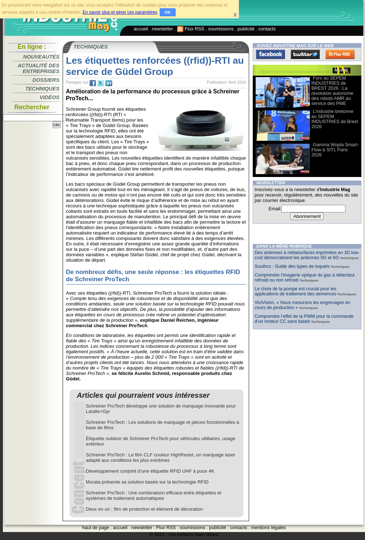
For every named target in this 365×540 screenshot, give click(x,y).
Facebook (270, 54)
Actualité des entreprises (38, 68)
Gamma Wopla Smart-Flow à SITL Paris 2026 (335, 149)
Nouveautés (41, 57)
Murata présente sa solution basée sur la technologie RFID (147, 482)
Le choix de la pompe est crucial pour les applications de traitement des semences (295, 291)
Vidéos (49, 97)
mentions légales (268, 527)
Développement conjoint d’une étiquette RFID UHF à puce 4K (150, 471)
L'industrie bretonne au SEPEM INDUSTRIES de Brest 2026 (334, 119)
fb (92, 83)
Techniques (42, 89)
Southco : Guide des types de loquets (292, 266)
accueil (141, 28)
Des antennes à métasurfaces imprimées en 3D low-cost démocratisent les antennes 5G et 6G (307, 255)
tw (100, 83)
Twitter (305, 54)
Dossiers (46, 80)
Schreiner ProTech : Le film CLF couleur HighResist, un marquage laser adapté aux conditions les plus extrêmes (160, 457)
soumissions (221, 28)
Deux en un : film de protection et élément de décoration (144, 509)
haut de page (95, 527)
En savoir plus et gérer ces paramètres (120, 12)
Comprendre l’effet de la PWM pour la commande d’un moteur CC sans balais (304, 319)
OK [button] (168, 12)
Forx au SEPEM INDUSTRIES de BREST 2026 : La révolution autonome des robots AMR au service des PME (332, 90)
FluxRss (340, 54)
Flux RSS (191, 28)
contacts (267, 28)
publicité (246, 28)
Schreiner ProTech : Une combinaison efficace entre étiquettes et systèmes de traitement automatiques (153, 495)
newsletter (162, 28)
